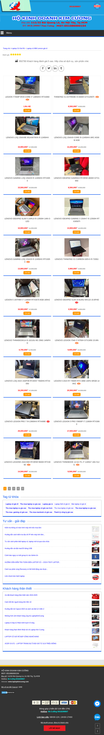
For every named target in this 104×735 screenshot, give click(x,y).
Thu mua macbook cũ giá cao (40, 512)
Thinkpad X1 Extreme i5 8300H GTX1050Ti (76, 97)
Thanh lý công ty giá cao (63, 512)
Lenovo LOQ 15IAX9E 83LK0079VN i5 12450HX (27, 137)
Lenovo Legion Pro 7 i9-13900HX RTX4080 (27, 421)
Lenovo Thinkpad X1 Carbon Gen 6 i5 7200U (76, 259)
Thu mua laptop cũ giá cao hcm (40, 508)
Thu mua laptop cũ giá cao (63, 508)
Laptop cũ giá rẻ (12, 504)
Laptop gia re (48, 504)
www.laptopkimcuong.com (18, 682)
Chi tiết (27, 110)
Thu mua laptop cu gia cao (30, 504)
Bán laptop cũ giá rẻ (79, 504)
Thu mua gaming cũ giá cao (16, 512)
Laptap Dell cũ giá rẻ (62, 504)
